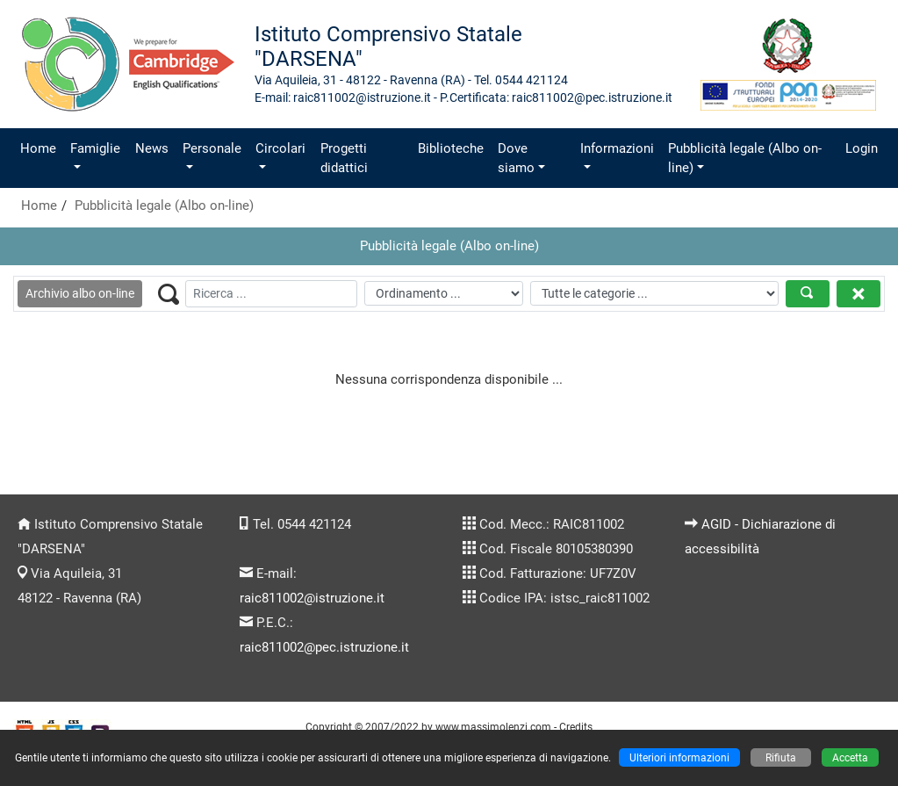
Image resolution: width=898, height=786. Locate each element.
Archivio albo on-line (79, 293)
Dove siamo (516, 158)
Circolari (280, 148)
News (152, 148)
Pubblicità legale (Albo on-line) (745, 158)
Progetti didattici (344, 158)
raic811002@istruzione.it (312, 598)
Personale (212, 148)
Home (38, 148)
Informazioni (617, 148)
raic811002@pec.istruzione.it (324, 647)
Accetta (850, 757)
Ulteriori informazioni (679, 757)
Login (861, 148)
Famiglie (95, 148)
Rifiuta (780, 757)
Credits (576, 726)
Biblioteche (451, 148)
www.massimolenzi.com (493, 726)
